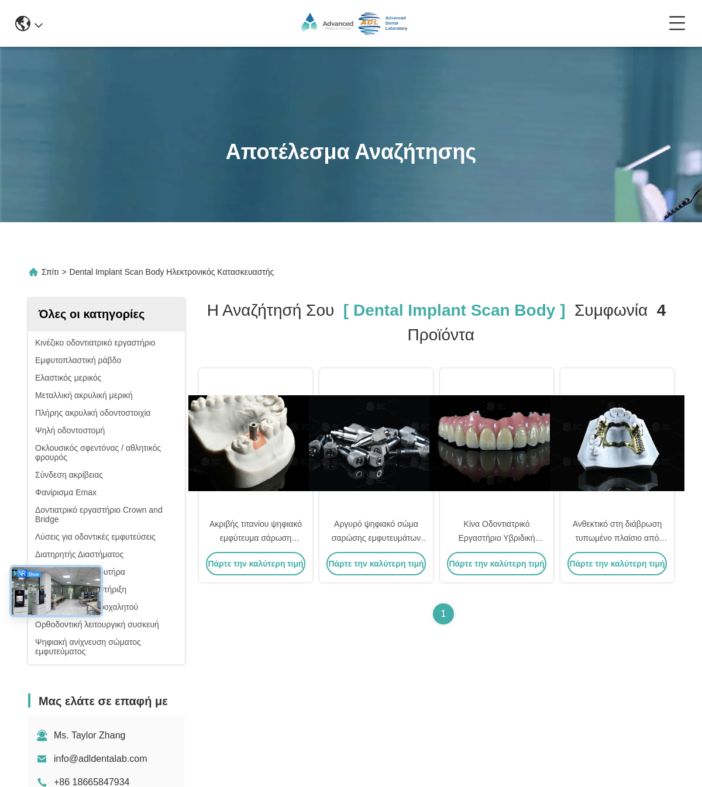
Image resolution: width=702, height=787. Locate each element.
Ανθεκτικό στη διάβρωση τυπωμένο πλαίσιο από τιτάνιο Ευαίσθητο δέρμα (617, 538)
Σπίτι (50, 272)
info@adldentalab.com (100, 759)
